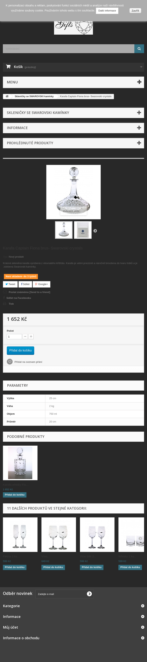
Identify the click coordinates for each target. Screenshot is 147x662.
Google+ (41, 284)
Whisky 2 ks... (127, 556)
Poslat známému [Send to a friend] (29, 292)
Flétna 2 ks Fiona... (15, 484)
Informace (17, 127)
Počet (10, 330)
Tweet (10, 284)
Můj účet (10, 627)
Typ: (5, 256)
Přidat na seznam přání (28, 361)
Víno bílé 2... (88, 556)
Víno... (45, 556)
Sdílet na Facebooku (18, 297)
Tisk (11, 303)
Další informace (107, 10)
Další (95, 231)
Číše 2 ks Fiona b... (53, 484)
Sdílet (25, 284)
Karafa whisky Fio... (131, 484)
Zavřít (135, 10)
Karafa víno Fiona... (92, 484)
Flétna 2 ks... (11, 556)
